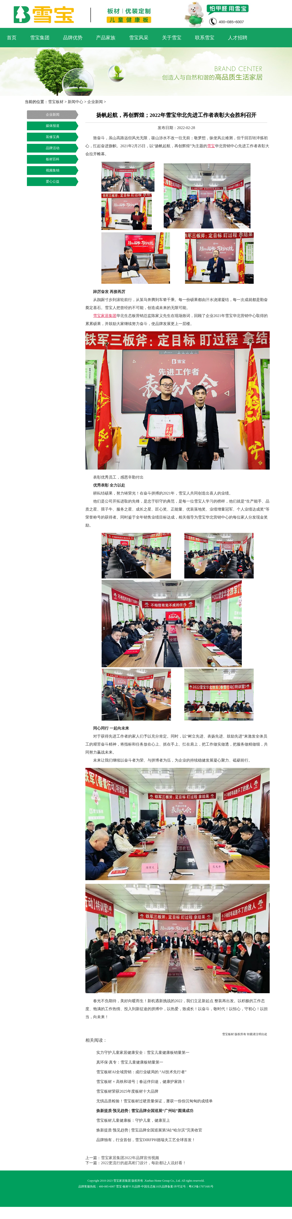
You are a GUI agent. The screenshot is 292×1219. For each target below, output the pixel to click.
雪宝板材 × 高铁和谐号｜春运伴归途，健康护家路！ (141, 1082)
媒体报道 (52, 126)
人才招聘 (237, 37)
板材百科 (52, 159)
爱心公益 (52, 181)
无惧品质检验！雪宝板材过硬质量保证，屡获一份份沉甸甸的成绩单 (154, 1101)
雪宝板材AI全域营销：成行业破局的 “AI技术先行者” (141, 1072)
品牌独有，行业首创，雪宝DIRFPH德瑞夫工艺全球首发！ (145, 1140)
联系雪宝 (204, 37)
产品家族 (105, 37)
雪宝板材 (56, 102)
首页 (11, 37)
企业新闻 (95, 102)
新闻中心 (75, 102)
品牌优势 (72, 37)
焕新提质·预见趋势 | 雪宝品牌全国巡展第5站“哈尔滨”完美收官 (149, 1130)
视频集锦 (52, 170)
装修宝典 (52, 137)
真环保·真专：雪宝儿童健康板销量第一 (129, 1062)
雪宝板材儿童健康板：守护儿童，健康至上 (133, 1120)
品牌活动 (52, 148)
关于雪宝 (171, 37)
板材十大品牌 (131, 1186)
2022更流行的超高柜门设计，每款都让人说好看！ (143, 1163)
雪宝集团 (39, 37)
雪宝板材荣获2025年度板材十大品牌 (127, 1091)
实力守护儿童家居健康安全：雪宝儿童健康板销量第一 (142, 1052)
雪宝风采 (138, 37)
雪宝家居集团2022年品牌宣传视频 (130, 1158)
